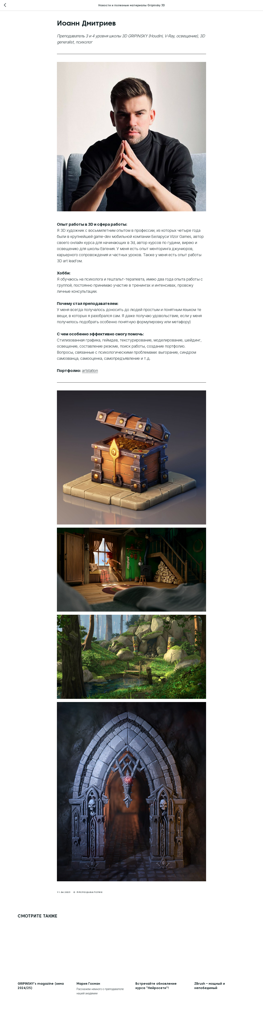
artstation (90, 370)
